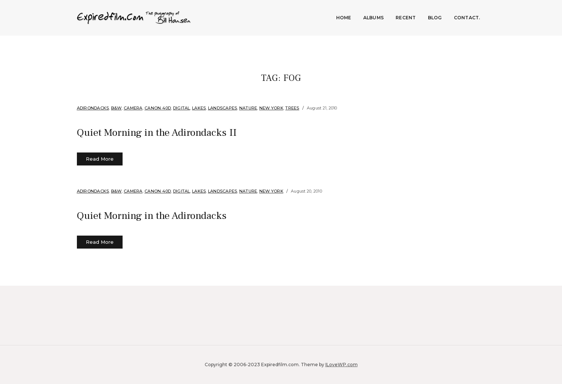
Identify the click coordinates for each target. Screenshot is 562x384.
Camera (133, 108)
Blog (435, 17)
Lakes (199, 108)
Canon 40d (157, 108)
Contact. (467, 17)
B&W (116, 108)
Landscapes (222, 108)
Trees (292, 108)
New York (271, 108)
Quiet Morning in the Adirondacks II (169, 132)
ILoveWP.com (341, 364)
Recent (406, 17)
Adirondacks (93, 108)
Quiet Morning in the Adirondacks (163, 215)
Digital (181, 108)
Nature (248, 108)
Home (343, 17)
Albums (373, 17)
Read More (100, 159)
